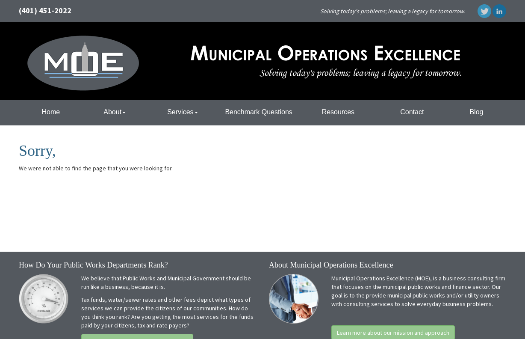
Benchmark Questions (258, 112)
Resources (338, 112)
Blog (476, 112)
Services (182, 112)
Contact (412, 112)
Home (51, 112)
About (114, 112)
